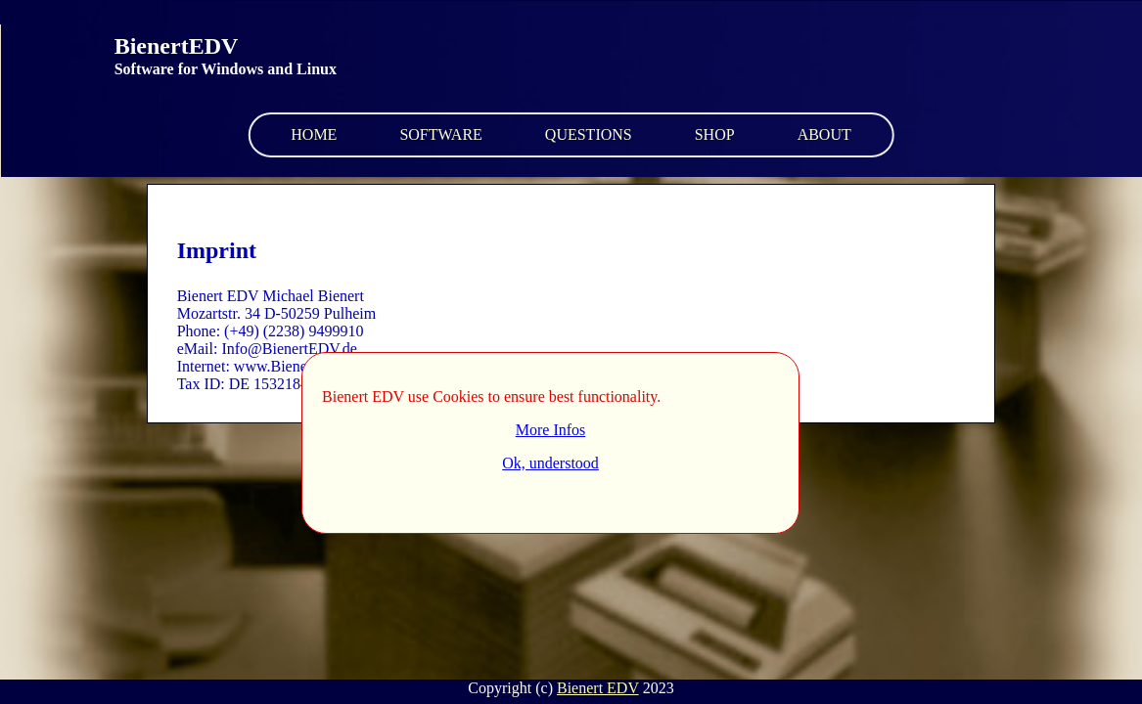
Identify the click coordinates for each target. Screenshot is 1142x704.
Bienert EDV (598, 688)
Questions (588, 134)
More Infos (551, 429)
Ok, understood (550, 463)
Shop (715, 134)
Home (314, 134)
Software (440, 134)
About (824, 134)
